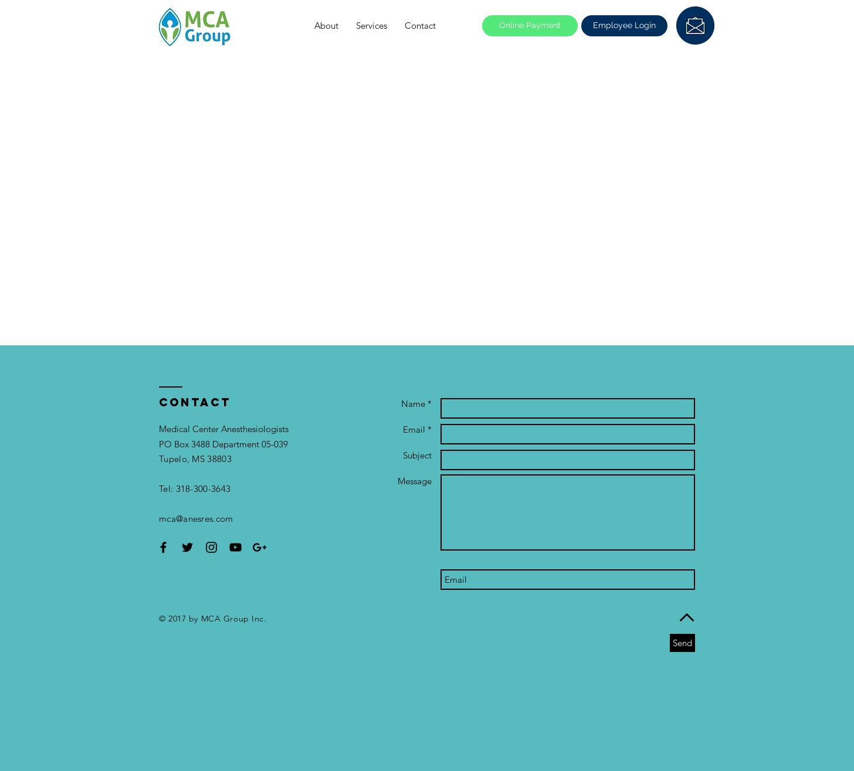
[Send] (682, 643)
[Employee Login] (624, 25)
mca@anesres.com (196, 518)
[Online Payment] (530, 25)
